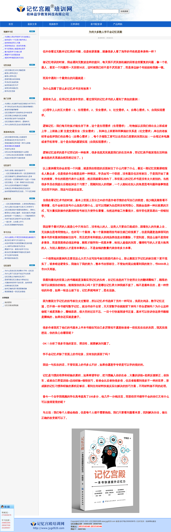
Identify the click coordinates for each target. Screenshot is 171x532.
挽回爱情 (8, 302)
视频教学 (53, 24)
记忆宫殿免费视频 (11, 305)
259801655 (6, 523)
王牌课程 (75, 24)
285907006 (6, 525)
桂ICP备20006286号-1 (128, 521)
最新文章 (32, 24)
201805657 (6, 528)
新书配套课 (96, 24)
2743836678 (6, 515)
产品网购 (117, 24)
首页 (11, 24)
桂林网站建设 (151, 521)
